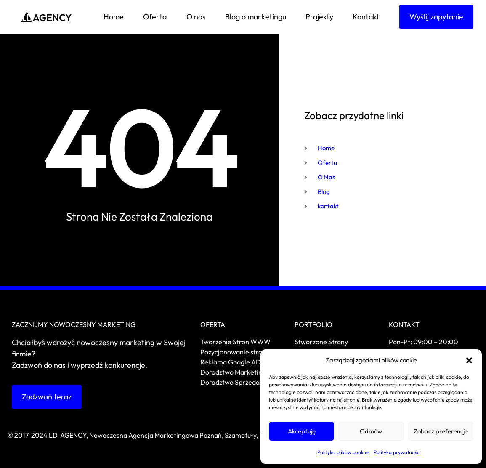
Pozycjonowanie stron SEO (240, 352)
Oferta (155, 16)
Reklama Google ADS (232, 362)
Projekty (319, 16)
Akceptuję (302, 431)
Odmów (371, 431)
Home (114, 16)
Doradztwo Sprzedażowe (238, 382)
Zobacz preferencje (441, 431)
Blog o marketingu (255, 16)
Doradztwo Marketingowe (239, 372)
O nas (196, 16)
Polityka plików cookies (343, 452)
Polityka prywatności (397, 452)
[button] (469, 360)
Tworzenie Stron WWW (235, 342)
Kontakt (366, 16)
